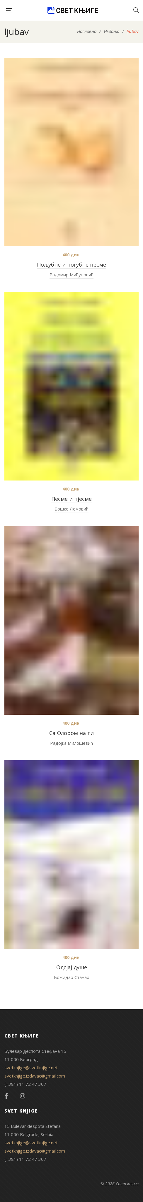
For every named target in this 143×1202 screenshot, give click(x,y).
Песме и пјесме (71, 498)
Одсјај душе (71, 967)
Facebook (6, 1096)
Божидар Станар (71, 977)
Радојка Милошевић (71, 743)
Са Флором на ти (71, 733)
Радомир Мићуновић (71, 274)
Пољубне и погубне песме (71, 264)
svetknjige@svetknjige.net (31, 1067)
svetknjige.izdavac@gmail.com (34, 1076)
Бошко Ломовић (71, 509)
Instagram (22, 1096)
